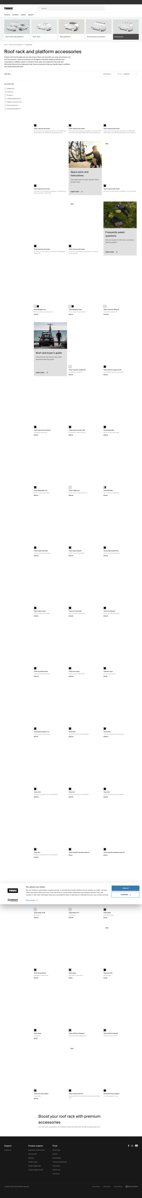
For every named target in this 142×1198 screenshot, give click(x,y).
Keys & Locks (32, 1154)
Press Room (56, 1166)
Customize (126, 1188)
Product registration (34, 1166)
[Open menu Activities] (16, 15)
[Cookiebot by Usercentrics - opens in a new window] (12, 1194)
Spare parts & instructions (36, 1150)
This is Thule (56, 1150)
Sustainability (56, 1158)
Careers (54, 1154)
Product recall (32, 1162)
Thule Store (56, 1174)
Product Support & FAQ (35, 1170)
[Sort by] (130, 74)
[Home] (20, 8)
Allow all (126, 1182)
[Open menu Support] (32, 15)
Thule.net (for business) (59, 1162)
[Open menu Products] (8, 15)
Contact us (7, 1150)
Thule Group (56, 1170)
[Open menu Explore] (24, 15)
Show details (30, 1194)
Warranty (31, 1158)
